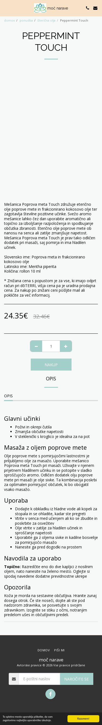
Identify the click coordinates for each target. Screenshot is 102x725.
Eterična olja (46, 20)
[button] (6, 7)
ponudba (26, 20)
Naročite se (76, 679)
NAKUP (51, 364)
